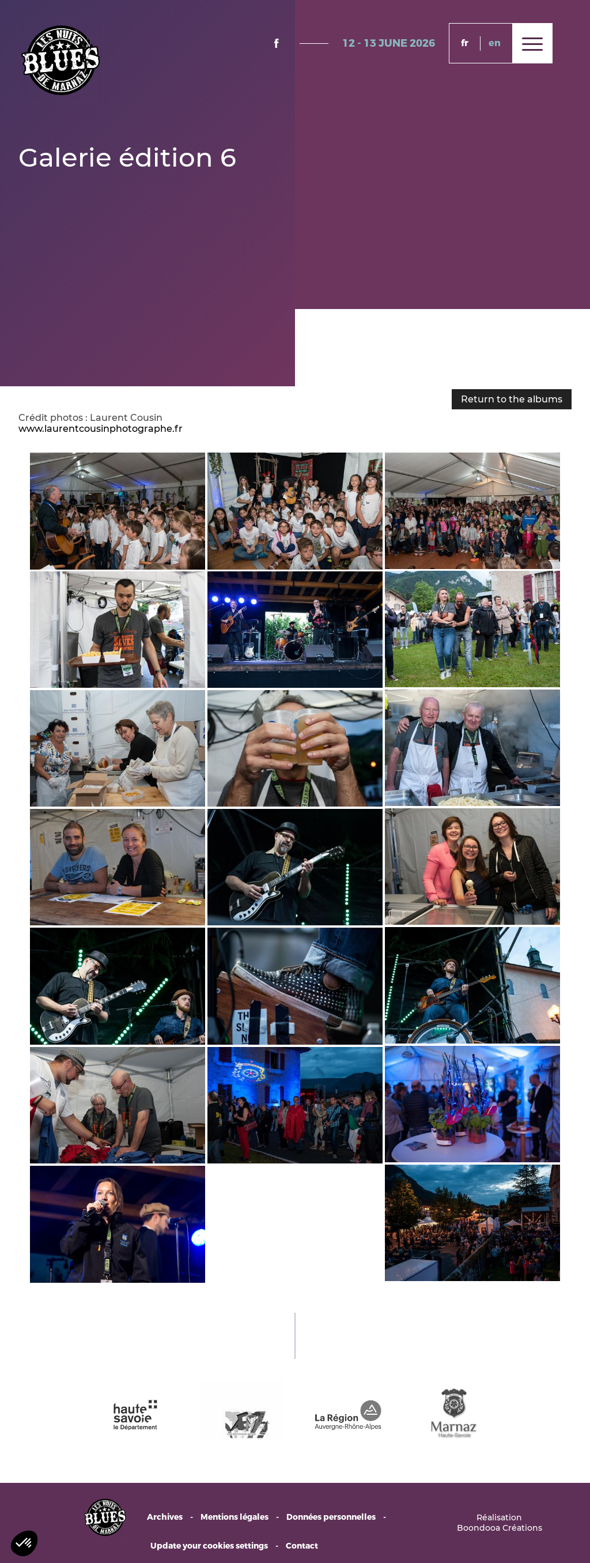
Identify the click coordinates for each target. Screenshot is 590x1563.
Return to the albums (511, 399)
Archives (165, 1517)
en (495, 43)
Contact (302, 1546)
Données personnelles (331, 1517)
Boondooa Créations (499, 1528)
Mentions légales (234, 1517)
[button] (24, 1543)
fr (464, 43)
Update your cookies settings (209, 1546)
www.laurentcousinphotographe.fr (100, 428)
